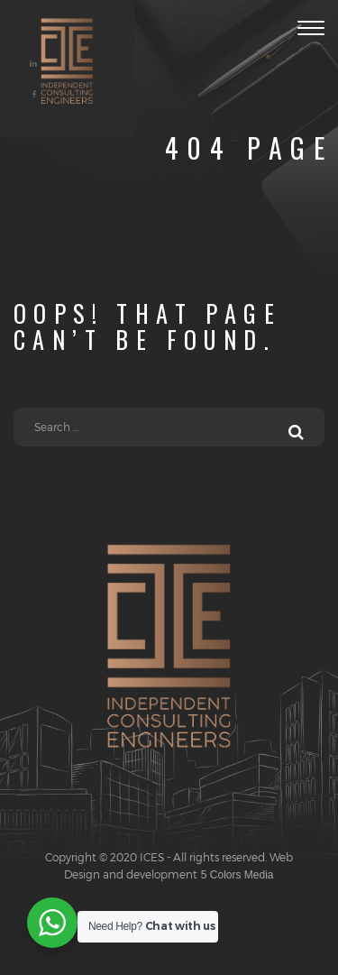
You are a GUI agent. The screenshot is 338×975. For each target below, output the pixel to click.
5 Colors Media (235, 875)
